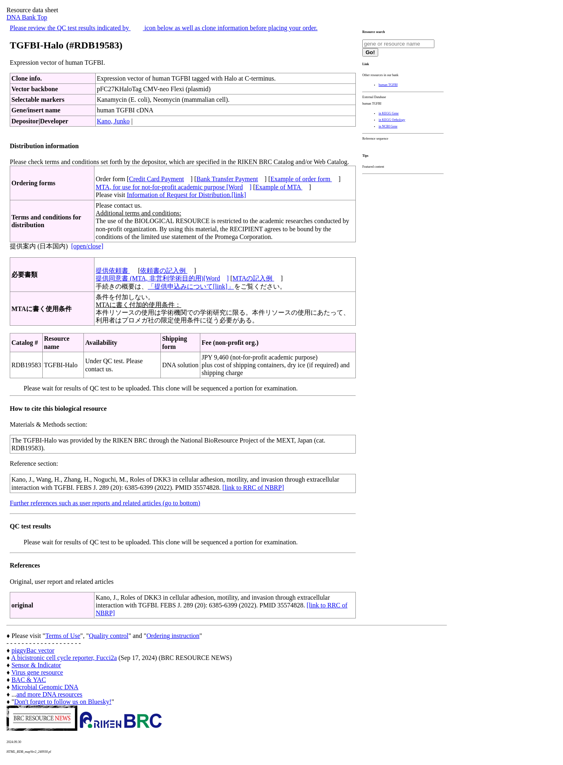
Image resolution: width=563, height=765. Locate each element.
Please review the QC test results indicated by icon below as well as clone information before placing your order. (164, 27)
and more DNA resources (49, 694)
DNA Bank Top (27, 17)
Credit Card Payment (156, 178)
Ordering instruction (173, 635)
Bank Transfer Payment (227, 178)
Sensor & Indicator (36, 665)
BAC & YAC (28, 679)
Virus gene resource (37, 672)
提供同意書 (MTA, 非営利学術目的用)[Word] (162, 278)
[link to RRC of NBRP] (253, 487)
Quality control (108, 635)
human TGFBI (388, 85)
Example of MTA (278, 187)
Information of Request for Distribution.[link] (186, 194)
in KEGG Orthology (392, 120)
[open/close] (87, 246)
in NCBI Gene (388, 126)
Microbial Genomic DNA (44, 687)
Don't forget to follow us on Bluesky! (63, 701)
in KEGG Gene (389, 113)
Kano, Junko (113, 121)
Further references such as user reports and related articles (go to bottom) (105, 503)
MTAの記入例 (253, 278)
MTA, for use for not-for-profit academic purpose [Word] (174, 187)
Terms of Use (62, 635)
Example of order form (301, 178)
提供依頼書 (113, 270)
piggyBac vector (32, 650)
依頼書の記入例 (163, 270)
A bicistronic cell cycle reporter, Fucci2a (64, 657)
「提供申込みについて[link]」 (191, 286)
